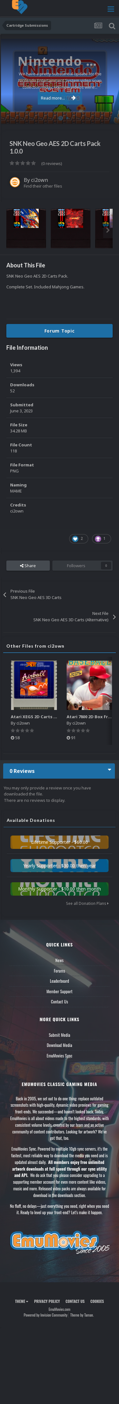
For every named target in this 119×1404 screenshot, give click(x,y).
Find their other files (43, 186)
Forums (59, 970)
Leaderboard (59, 981)
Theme (21, 1301)
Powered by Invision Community (46, 1315)
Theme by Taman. (82, 1315)
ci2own (39, 179)
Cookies (97, 1301)
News (60, 960)
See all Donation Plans (87, 903)
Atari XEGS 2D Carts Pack (37, 716)
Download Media (59, 1045)
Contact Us (59, 1001)
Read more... (58, 98)
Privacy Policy (47, 1301)
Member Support (59, 991)
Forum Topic (59, 331)
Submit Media (59, 1035)
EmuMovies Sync (59, 1055)
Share (28, 565)
